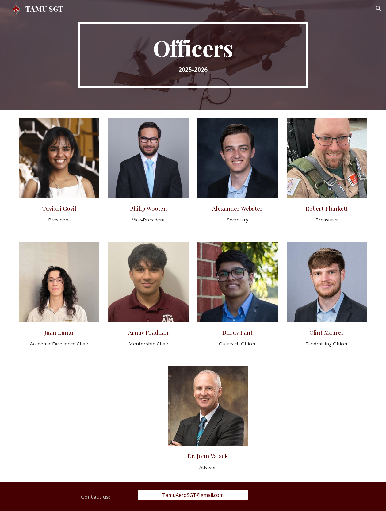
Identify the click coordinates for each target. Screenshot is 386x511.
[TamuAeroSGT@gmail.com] (193, 495)
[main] (192, 55)
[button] (378, 8)
